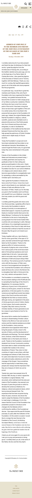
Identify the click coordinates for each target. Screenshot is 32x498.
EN (10, 35)
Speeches (4, 11)
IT (16, 35)
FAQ (16, 486)
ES (13, 35)
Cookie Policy (16, 490)
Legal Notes (16, 488)
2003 (8, 11)
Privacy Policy (16, 493)
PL (19, 35)
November (14, 11)
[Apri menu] (29, 3)
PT (22, 35)
